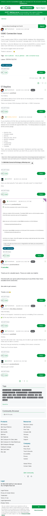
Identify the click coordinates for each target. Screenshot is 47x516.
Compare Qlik (27, 432)
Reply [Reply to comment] (41, 111)
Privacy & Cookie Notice (8, 493)
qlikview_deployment (21, 392)
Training (26, 437)
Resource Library (28, 424)
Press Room (27, 449)
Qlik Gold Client (5, 449)
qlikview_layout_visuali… (9, 392)
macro (23, 397)
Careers (26, 459)
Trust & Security (28, 451)
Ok (38, 506)
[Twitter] (25, 476)
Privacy (26, 456)
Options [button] (44, 18)
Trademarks (4, 495)
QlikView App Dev (11, 59)
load (40, 395)
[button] (45, 29)
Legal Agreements (6, 500)
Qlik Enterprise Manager (7, 444)
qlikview (5, 395)
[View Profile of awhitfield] (9, 179)
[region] (23, 510)
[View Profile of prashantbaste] (10, 29)
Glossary (26, 434)
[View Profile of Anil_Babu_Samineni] (12, 117)
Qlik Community (29, 473)
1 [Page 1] (22, 381)
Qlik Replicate (4, 437)
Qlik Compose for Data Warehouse (10, 442)
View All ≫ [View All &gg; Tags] (5, 404)
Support (26, 439)
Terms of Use (4, 498)
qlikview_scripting (26, 390)
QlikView (3, 19)
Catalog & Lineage (6, 447)
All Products (4, 424)
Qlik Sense (4, 429)
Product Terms (5, 503)
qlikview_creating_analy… (35, 392)
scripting (5, 400)
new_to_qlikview (19, 55)
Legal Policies (4, 490)
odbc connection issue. (32, 55)
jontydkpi (5, 267)
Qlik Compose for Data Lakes (9, 439)
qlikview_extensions (32, 397)
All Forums (9, 414)
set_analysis (10, 397)
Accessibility (27, 454)
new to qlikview (9, 55)
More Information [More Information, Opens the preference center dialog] (38, 510)
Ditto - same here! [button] (6, 65)
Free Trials (26, 429)
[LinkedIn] (28, 476)
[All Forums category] (3, 414)
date (36, 395)
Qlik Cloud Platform (6, 427)
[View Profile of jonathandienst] (13, 201)
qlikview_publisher (21, 395)
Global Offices (28, 463)
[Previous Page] (39, 83)
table (4, 397)
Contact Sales (27, 466)
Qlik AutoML (4, 432)
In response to (8, 93)
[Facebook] (31, 476)
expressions (18, 397)
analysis (41, 397)
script (10, 395)
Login (20, 1)
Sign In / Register (40, 8)
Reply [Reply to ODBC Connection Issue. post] (41, 72)
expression (31, 395)
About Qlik (26, 446)
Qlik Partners (27, 427)
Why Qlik (3, 452)
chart (14, 395)
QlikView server (14, 12)
